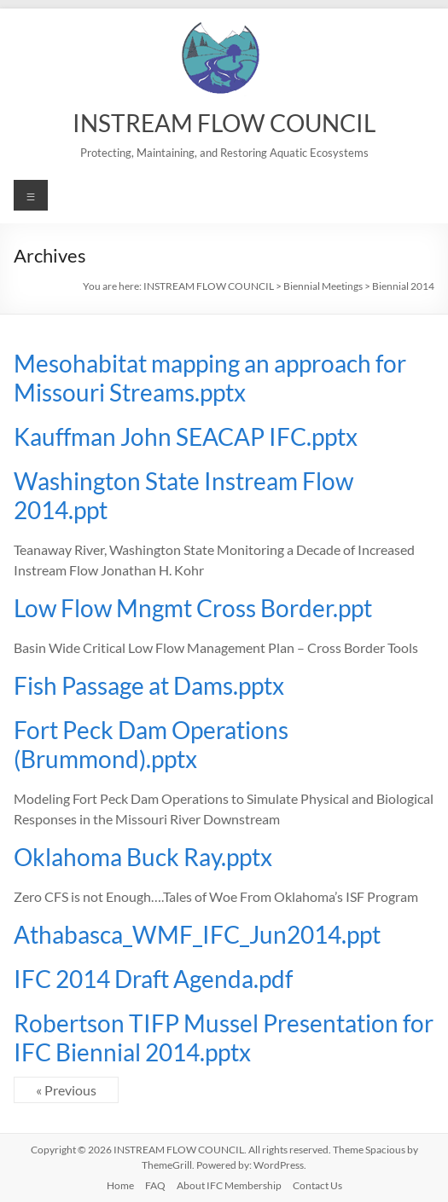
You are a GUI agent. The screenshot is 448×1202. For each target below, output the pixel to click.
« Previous (66, 1090)
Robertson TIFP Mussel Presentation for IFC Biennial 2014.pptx (223, 1037)
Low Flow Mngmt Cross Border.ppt (193, 607)
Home (120, 1185)
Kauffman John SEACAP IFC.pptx (186, 436)
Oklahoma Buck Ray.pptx (143, 856)
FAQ (155, 1185)
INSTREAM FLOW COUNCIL (224, 122)
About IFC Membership (229, 1185)
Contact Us (317, 1185)
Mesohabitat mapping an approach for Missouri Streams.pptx (210, 378)
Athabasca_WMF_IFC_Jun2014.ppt (197, 934)
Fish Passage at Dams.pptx (149, 685)
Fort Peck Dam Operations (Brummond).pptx (151, 744)
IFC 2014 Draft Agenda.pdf (153, 978)
